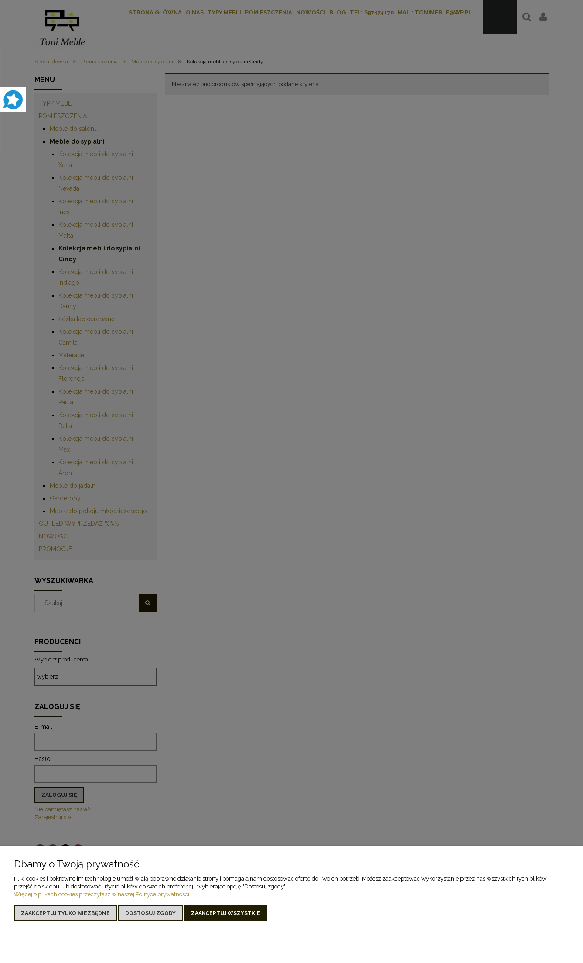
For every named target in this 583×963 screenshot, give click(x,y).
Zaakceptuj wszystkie (225, 913)
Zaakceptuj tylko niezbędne (65, 913)
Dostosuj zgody (150, 913)
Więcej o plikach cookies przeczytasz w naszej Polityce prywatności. (102, 894)
